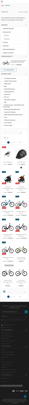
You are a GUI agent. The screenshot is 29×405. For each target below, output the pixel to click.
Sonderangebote (7, 56)
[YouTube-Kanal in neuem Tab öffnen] (10, 395)
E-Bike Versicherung (9, 120)
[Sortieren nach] (11, 133)
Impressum (7, 94)
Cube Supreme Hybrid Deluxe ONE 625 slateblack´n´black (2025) (18, 61)
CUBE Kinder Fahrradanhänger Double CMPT (7, 188)
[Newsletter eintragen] (26, 312)
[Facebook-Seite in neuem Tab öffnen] (13, 395)
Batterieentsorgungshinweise (12, 109)
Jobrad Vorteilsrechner (10, 81)
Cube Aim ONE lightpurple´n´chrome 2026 (21, 282)
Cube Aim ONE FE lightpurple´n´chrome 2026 (8, 282)
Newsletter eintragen (10, 99)
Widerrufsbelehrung (9, 89)
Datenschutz (7, 83)
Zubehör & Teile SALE (8, 52)
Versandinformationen (10, 78)
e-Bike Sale (6, 35)
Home (2, 5)
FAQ (5, 102)
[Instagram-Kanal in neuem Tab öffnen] (18, 395)
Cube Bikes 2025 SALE (8, 28)
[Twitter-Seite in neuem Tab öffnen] (16, 395)
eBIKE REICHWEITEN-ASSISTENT (13, 115)
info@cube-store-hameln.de (9, 324)
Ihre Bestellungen (6, 333)
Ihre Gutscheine (5, 343)
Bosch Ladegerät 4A (7, 162)
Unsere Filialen (8, 125)
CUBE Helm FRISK (21, 162)
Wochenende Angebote (9, 49)
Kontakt (3, 349)
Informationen (6, 74)
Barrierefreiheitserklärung (8, 372)
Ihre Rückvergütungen (7, 336)
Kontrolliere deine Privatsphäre (11, 386)
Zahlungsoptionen (9, 91)
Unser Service (8, 122)
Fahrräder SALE (7, 32)
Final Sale (5, 42)
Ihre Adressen (4, 338)
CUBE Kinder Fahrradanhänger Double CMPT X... (21, 188)
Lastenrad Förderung (9, 112)
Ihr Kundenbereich (7, 330)
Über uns (6, 97)
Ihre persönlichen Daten (7, 341)
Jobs (5, 117)
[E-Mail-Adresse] (14, 312)
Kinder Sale (6, 45)
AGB (5, 86)
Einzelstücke (7, 39)
